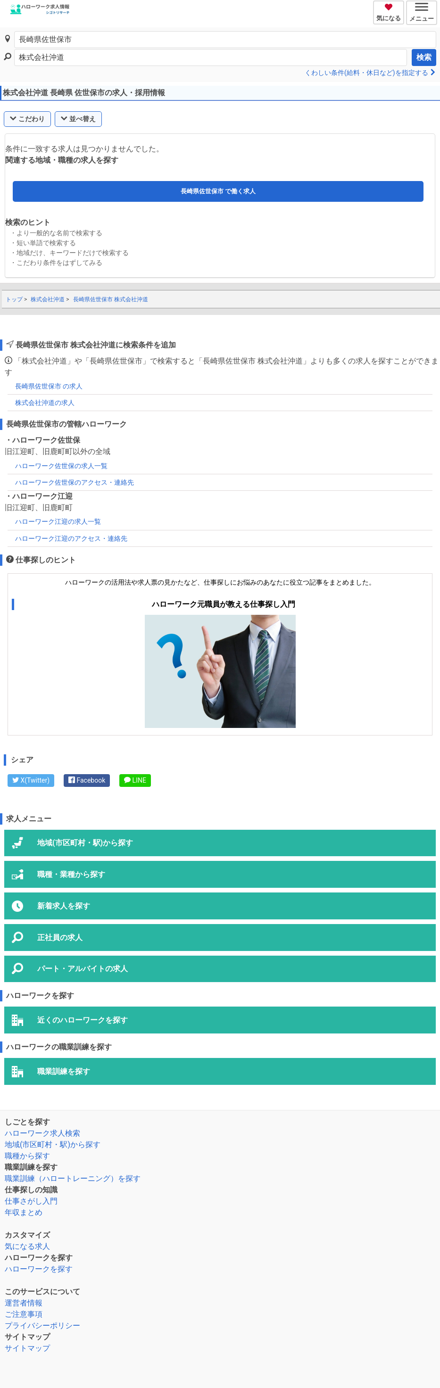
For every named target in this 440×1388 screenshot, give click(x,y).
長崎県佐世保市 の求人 (49, 386)
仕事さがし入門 (31, 1201)
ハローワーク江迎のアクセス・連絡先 (71, 538)
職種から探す (27, 1155)
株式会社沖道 (48, 299)
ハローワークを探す (39, 1268)
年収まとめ (23, 1212)
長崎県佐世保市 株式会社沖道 (110, 299)
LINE (135, 780)
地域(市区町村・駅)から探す (52, 1144)
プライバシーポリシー (42, 1325)
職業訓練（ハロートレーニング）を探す (73, 1178)
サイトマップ (27, 1348)
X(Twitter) (31, 780)
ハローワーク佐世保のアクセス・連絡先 (74, 482)
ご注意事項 (23, 1314)
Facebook (86, 780)
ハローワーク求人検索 (42, 1133)
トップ (14, 299)
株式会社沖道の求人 (45, 402)
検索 (424, 57)
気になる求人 (27, 1246)
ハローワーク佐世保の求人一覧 (61, 466)
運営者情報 (23, 1302)
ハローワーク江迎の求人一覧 (58, 521)
